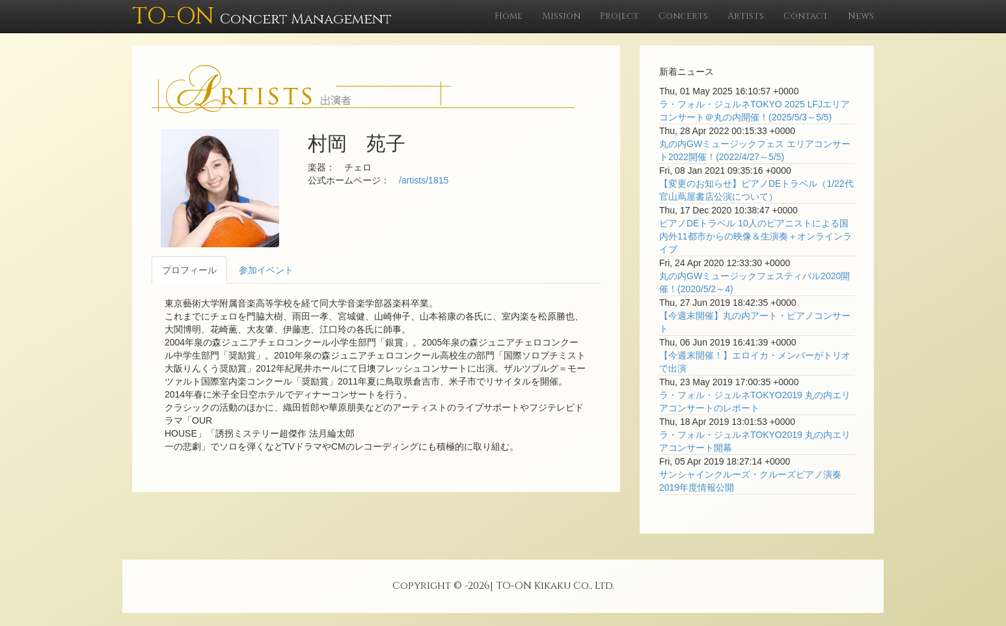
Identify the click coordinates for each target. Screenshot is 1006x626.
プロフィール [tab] (189, 270)
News (861, 16)
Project (619, 16)
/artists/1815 (423, 180)
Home (509, 16)
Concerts (683, 16)
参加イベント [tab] (266, 270)
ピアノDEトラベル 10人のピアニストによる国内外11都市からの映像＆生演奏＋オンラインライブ (755, 236)
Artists (745, 16)
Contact (805, 16)
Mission (561, 16)
